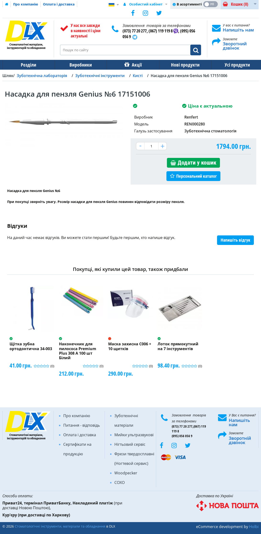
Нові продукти (182, 65)
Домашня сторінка (7, 4)
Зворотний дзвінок (235, 45)
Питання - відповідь (81, 425)
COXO (119, 482)
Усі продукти (233, 65)
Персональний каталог (196, 176)
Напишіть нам (238, 30)
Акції (134, 65)
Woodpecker (125, 473)
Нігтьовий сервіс (129, 444)
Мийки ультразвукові (134, 434)
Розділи (28, 65)
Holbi (254, 526)
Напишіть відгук (235, 240)
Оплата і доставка (59, 4)
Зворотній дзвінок (240, 440)
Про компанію (25, 4)
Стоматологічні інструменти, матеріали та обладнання (60, 526)
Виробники (79, 65)
